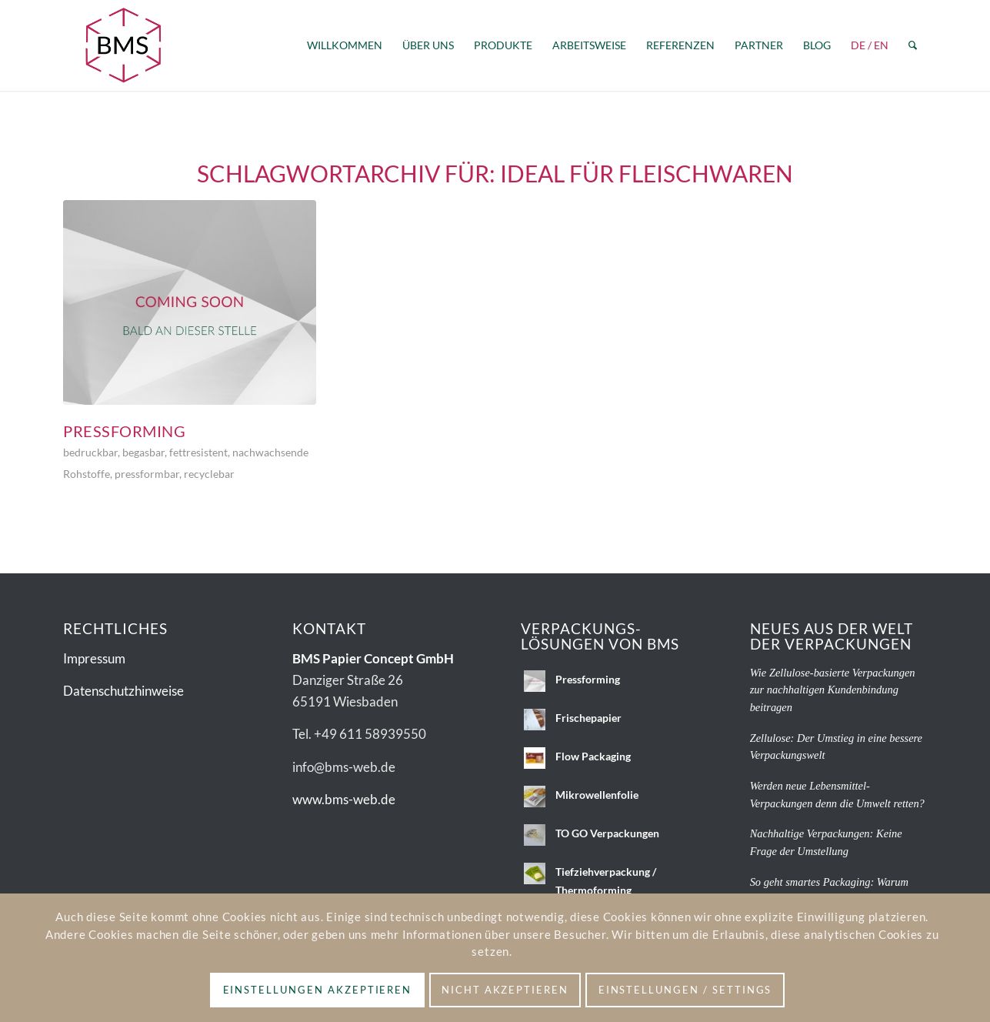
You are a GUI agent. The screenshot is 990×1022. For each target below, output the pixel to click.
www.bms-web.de (343, 799)
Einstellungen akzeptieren (317, 990)
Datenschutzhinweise (123, 691)
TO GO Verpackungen (607, 833)
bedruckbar (90, 452)
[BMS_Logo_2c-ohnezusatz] (123, 45)
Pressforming (124, 431)
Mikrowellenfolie (596, 794)
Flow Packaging (593, 756)
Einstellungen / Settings (685, 990)
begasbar (143, 452)
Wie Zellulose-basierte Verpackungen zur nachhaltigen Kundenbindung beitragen (832, 689)
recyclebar (209, 474)
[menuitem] (344, 45)
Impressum (94, 658)
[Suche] (912, 45)
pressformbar (147, 474)
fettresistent (198, 452)
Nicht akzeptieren (505, 990)
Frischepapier (588, 717)
